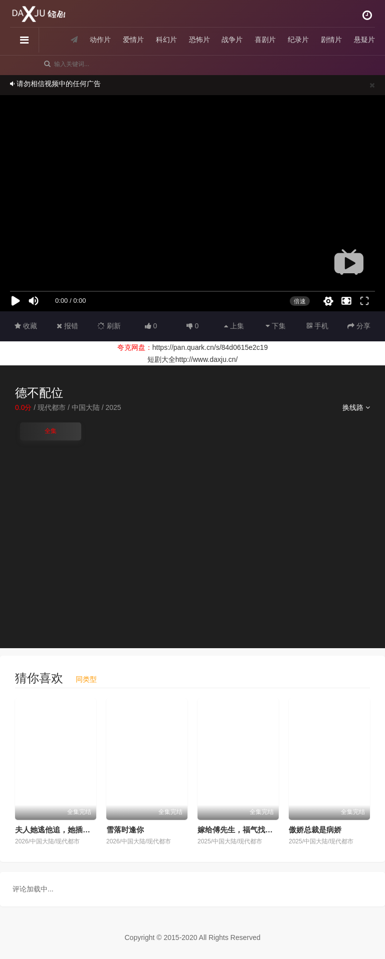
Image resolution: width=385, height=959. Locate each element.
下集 (276, 326)
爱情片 (133, 40)
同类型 (86, 679)
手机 (317, 326)
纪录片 (298, 40)
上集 (234, 326)
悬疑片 (364, 40)
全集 (51, 430)
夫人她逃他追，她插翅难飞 (60, 829)
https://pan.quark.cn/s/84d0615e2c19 (210, 347)
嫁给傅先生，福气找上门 (239, 829)
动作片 (100, 40)
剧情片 (331, 40)
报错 (67, 326)
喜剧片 (265, 40)
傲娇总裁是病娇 (315, 829)
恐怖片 (199, 40)
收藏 (26, 326)
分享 (358, 326)
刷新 (109, 326)
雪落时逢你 (125, 829)
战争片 (232, 40)
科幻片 (166, 40)
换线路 (356, 407)
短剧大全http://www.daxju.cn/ (192, 359)
